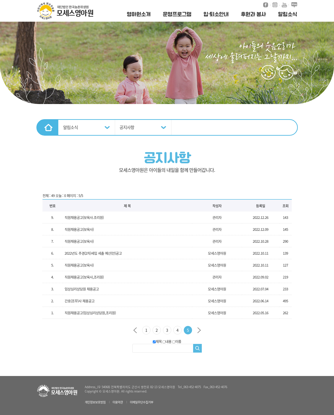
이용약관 (117, 402)
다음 (199, 330)
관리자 (217, 277)
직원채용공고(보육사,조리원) (84, 277)
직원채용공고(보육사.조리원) (84, 217)
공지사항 (126, 127)
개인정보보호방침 (95, 402)
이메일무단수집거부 (141, 402)
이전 (135, 330)
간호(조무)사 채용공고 (79, 300)
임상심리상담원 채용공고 (82, 288)
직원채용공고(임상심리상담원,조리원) (90, 312)
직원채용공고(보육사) (79, 229)
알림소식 (70, 127)
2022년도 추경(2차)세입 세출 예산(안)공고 (93, 253)
